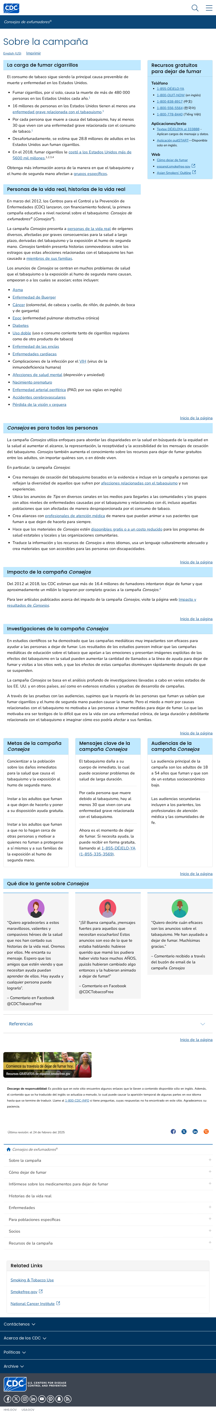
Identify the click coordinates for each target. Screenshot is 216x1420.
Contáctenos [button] (20, 1324)
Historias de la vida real (30, 1196)
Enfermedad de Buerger (34, 297)
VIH (82, 361)
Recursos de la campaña (31, 1243)
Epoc (17, 318)
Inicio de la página (196, 418)
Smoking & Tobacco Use (32, 1280)
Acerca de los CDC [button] (25, 1338)
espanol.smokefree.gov (177, 166)
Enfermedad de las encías (36, 346)
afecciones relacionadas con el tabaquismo (139, 483)
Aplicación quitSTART (173, 140)
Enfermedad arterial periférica (39, 389)
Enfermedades (22, 1207)
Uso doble (22, 333)
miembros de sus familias (49, 258)
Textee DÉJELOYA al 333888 (178, 129)
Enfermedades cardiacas (35, 354)
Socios (14, 1231)
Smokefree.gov (27, 1291)
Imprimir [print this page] (33, 53)
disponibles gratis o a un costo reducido (126, 529)
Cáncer (19, 304)
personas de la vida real (89, 228)
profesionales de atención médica (75, 515)
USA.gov (28, 1410)
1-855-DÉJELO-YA (170, 89)
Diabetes (21, 325)
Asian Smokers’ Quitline (177, 173)
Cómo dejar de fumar (172, 160)
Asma (18, 289)
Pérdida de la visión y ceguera (39, 404)
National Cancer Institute (36, 1303)
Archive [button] (14, 1366)
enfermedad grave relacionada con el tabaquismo (57, 112)
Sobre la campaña (25, 1160)
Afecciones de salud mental (37, 374)
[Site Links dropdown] (209, 8)
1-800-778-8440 (170, 114)
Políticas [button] (15, 1352)
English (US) (12, 53)
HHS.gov (10, 1410)
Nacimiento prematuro (32, 382)
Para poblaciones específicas (34, 1219)
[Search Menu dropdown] (195, 8)
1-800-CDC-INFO (77, 1100)
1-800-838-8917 (170, 101)
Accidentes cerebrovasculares (39, 397)
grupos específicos (90, 173)
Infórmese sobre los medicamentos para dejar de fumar (58, 1184)
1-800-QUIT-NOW (171, 95)
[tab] (108, 1023)
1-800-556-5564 (170, 108)
